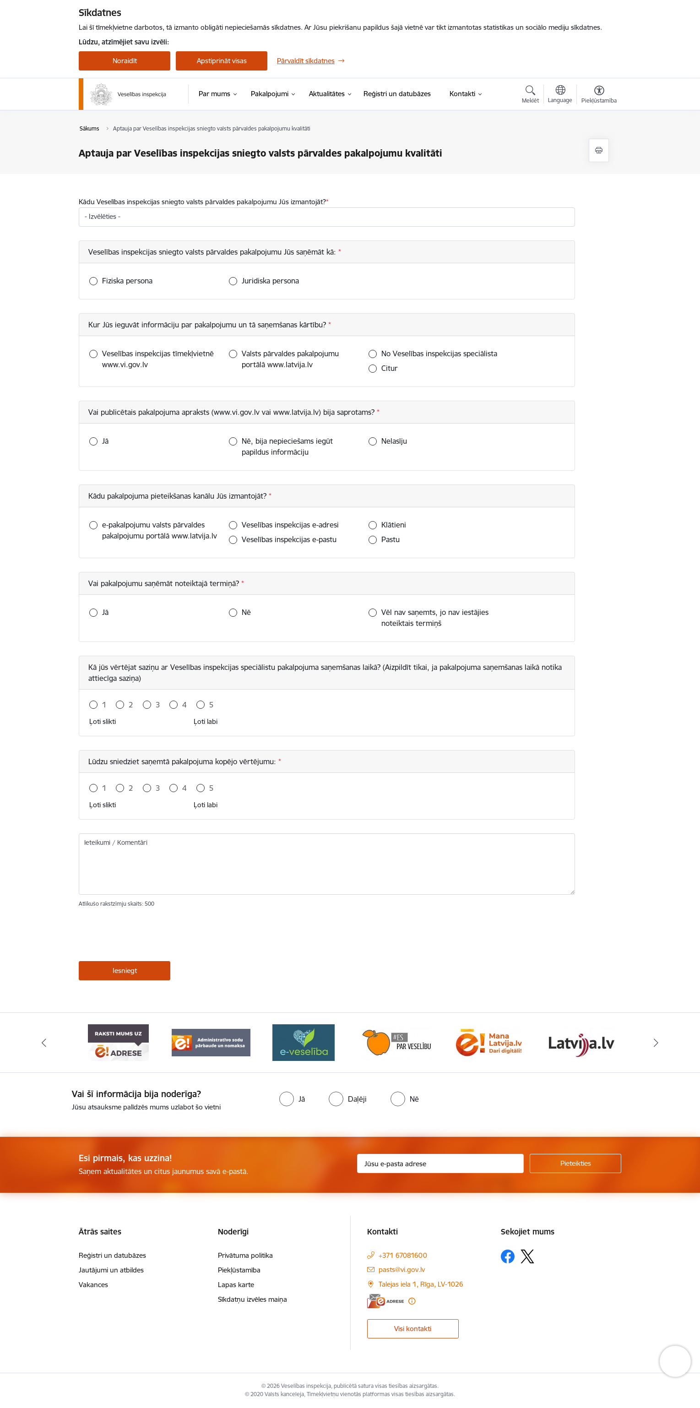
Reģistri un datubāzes (112, 1255)
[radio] (292, 1099)
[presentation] (148, 936)
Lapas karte (236, 1284)
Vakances (93, 1284)
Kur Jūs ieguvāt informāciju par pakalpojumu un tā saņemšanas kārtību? (208, 324)
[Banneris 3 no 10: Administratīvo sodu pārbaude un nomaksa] (303, 1042)
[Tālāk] (656, 1042)
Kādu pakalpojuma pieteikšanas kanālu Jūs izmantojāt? (178, 495)
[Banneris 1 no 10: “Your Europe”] (118, 1042)
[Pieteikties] (575, 1163)
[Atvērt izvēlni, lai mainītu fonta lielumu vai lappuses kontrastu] (599, 96)
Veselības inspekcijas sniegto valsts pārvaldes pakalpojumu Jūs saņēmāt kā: (213, 251)
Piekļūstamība (239, 1270)
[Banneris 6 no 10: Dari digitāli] (582, 1042)
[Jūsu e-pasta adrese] (440, 1163)
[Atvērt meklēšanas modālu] (530, 96)
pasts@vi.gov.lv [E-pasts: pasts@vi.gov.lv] (402, 1269)
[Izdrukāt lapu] (598, 150)
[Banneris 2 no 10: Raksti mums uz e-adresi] (210, 1042)
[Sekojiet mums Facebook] (508, 1256)
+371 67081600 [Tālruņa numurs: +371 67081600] (403, 1255)
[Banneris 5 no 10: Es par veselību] (489, 1042)
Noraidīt (125, 60)
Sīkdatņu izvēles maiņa (252, 1299)
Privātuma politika (245, 1255)
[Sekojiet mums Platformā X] (527, 1256)
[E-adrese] (385, 1301)
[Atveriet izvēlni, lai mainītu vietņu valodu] (560, 95)
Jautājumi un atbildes (111, 1270)
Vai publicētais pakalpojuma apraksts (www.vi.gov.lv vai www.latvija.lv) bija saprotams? (232, 412)
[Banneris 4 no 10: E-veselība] (396, 1042)
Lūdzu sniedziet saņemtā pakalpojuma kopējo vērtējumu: (183, 761)
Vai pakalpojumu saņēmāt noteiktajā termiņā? (164, 583)
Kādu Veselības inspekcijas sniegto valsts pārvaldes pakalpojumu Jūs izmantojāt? (202, 201)
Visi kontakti (412, 1328)
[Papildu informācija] (411, 1301)
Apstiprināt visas (222, 60)
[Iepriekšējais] (44, 1042)
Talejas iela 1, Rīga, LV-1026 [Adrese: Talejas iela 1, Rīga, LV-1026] (421, 1284)
